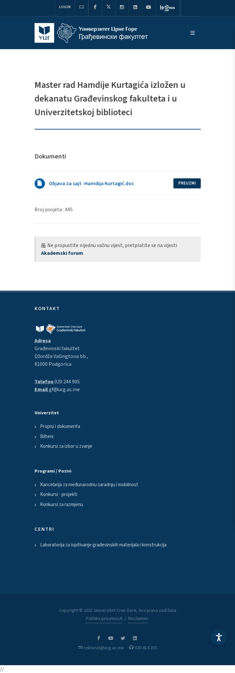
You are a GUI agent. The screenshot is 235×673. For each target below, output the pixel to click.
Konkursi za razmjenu (61, 504)
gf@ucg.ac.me (64, 389)
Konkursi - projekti (58, 494)
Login (65, 7)
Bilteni (46, 436)
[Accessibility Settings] (219, 637)
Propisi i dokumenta (60, 426)
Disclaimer (138, 618)
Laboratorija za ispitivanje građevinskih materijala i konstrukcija (103, 545)
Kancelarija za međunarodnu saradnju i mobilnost (89, 484)
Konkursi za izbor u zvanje (66, 446)
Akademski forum (62, 253)
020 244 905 (67, 381)
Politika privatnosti (104, 618)
